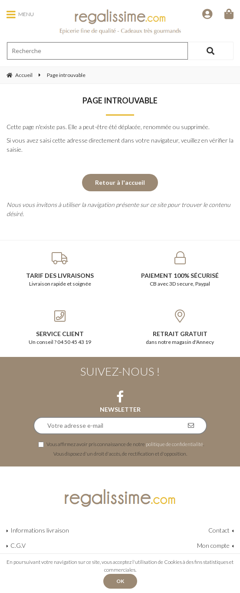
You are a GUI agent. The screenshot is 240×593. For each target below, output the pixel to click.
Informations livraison (39, 530)
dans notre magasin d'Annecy (180, 327)
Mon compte (213, 545)
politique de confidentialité (174, 444)
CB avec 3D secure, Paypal (180, 269)
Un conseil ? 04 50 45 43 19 (60, 327)
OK (120, 581)
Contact (219, 530)
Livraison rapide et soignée (60, 269)
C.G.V (18, 545)
